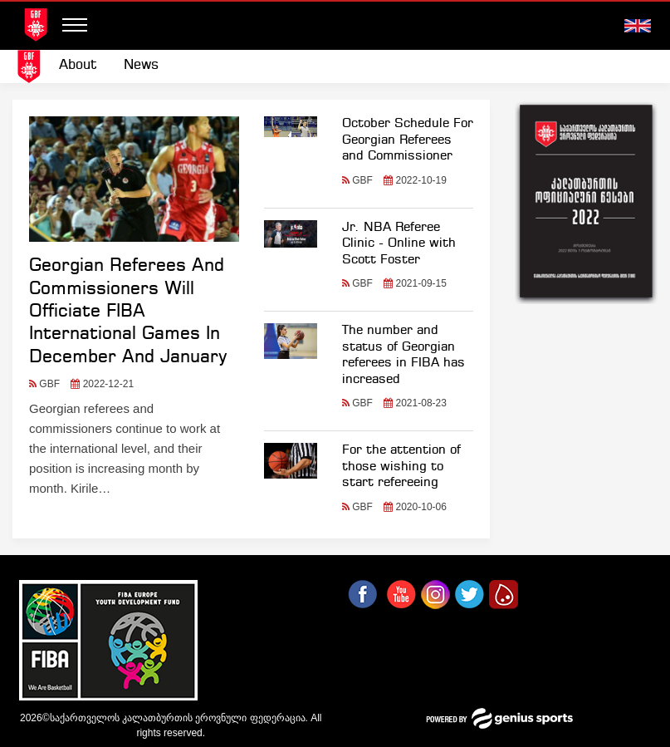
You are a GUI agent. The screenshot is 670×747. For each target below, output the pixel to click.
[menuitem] (78, 65)
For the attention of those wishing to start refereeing (401, 466)
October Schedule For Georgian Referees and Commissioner (407, 140)
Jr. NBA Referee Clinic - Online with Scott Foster (399, 244)
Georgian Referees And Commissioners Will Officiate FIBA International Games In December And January (128, 312)
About (78, 65)
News (141, 65)
